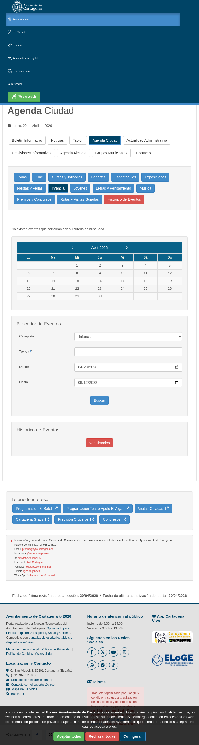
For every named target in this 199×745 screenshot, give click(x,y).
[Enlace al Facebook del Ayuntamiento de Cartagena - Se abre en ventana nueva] (91, 652)
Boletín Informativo (27, 140)
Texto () (25, 351)
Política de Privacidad (56, 649)
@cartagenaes (31, 571)
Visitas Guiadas (153, 508)
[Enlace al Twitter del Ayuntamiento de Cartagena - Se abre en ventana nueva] (102, 652)
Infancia (58, 188)
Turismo (15, 45)
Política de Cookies (19, 654)
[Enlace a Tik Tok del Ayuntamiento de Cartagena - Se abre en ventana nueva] (113, 665)
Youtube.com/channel (38, 566)
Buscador (15, 84)
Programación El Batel (37, 508)
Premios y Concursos (34, 199)
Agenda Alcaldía (73, 153)
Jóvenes (80, 188)
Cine (39, 177)
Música (145, 188)
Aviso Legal (31, 649)
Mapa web (13, 649)
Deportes (98, 177)
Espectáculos (125, 177)
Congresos (114, 519)
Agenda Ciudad (105, 140)
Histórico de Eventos (124, 199)
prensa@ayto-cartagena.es (38, 549)
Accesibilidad (44, 654)
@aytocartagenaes (38, 553)
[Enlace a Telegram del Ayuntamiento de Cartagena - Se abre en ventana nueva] (102, 665)
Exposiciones (155, 177)
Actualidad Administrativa (146, 140)
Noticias (57, 140)
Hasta (23, 382)
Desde (24, 367)
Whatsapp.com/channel (41, 575)
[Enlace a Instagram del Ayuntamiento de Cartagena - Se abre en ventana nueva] (124, 652)
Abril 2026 (99, 248)
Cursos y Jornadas (67, 177)
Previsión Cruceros (76, 519)
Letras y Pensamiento (113, 188)
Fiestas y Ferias (30, 188)
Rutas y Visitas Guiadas (79, 199)
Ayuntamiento (18, 19)
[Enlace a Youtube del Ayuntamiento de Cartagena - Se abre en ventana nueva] (113, 652)
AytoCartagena (35, 562)
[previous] (72, 247)
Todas (22, 177)
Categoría (26, 336)
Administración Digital (23, 58)
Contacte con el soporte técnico (33, 684)
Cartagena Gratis (32, 519)
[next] (126, 247)
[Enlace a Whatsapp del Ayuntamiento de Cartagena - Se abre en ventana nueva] (91, 665)
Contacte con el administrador (31, 680)
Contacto (143, 153)
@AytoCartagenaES (29, 557)
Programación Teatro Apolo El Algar (97, 508)
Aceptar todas (69, 736)
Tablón (78, 140)
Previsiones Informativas (32, 153)
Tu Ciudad (16, 32)
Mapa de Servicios (21, 689)
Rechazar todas (102, 736)
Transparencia (19, 71)
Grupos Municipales (111, 153)
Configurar (132, 736)
